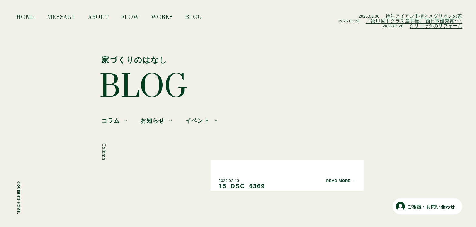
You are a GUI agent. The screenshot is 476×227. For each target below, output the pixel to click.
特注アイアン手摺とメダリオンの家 (424, 16)
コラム (110, 121)
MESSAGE (61, 19)
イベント (197, 121)
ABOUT (98, 19)
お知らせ (152, 121)
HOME (25, 19)
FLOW (130, 19)
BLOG (193, 19)
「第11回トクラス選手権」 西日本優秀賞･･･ (414, 20)
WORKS (162, 19)
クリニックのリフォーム (436, 25)
